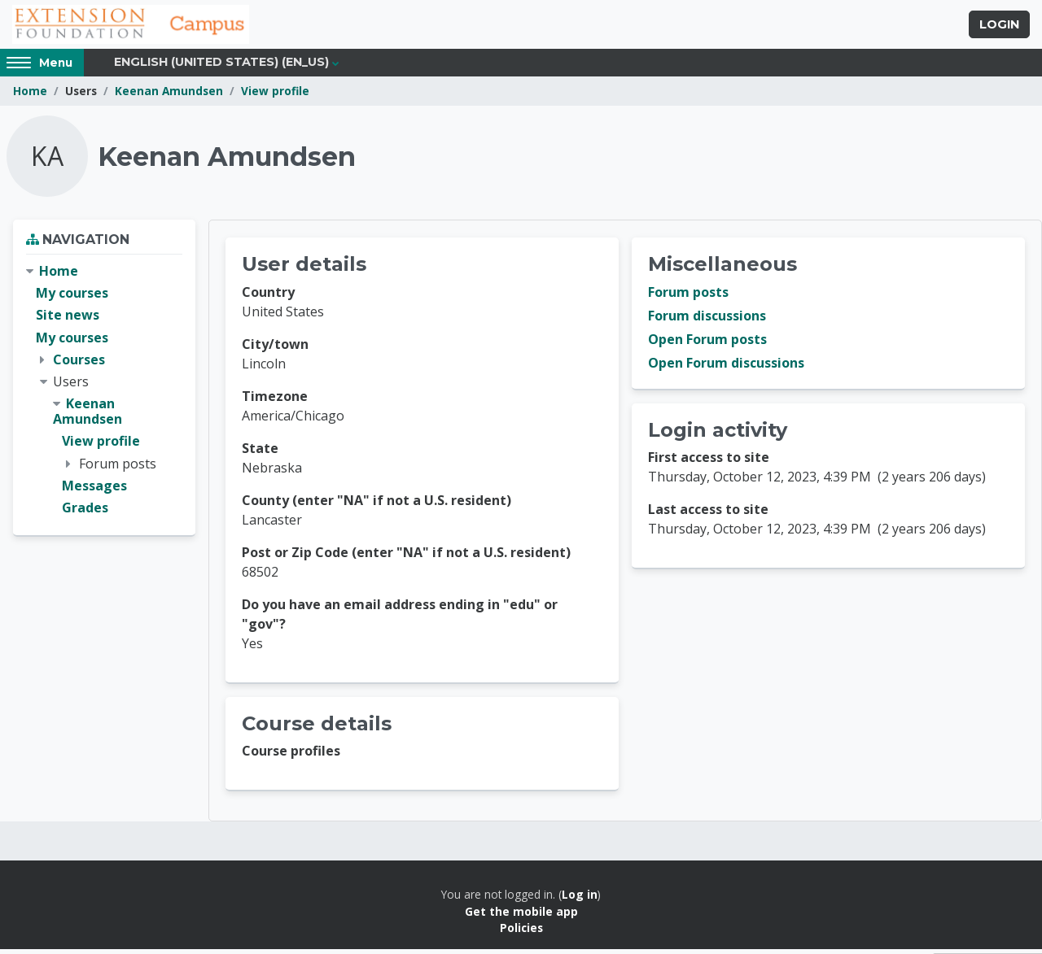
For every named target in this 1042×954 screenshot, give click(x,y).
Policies (521, 932)
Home (30, 95)
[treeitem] (104, 394)
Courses (79, 363)
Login (999, 27)
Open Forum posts (707, 344)
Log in (580, 899)
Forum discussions (707, 320)
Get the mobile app (521, 915)
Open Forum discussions (726, 368)
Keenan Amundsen (169, 95)
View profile (275, 95)
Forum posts (688, 297)
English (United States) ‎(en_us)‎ (221, 66)
